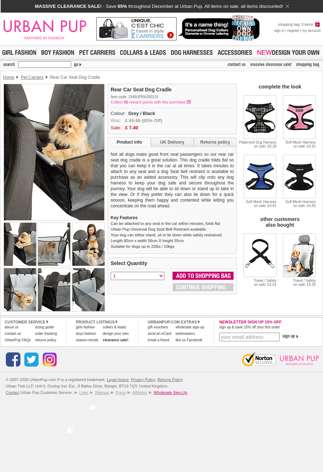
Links (83, 392)
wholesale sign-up (189, 327)
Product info (129, 142)
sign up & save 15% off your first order (249, 327)
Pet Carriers (32, 77)
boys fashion (86, 334)
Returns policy (215, 142)
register (293, 31)
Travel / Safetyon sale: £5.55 (304, 282)
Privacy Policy (143, 379)
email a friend (158, 340)
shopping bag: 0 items (299, 25)
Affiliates (139, 392)
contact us (13, 334)
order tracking (46, 334)
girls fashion (85, 327)
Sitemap (102, 392)
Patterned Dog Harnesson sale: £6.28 (257, 144)
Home (8, 77)
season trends (87, 340)
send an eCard (160, 334)
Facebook (188, 340)
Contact (12, 392)
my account (311, 31)
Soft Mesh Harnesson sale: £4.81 (300, 144)
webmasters (185, 334)
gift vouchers (158, 327)
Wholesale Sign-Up (170, 392)
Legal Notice (118, 379)
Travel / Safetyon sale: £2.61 (265, 282)
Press (121, 392)
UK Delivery (172, 142)
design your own (116, 334)
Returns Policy (169, 379)
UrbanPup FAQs (18, 340)
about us (11, 327)
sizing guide (44, 327)
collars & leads (114, 327)
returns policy (45, 340)
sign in (279, 31)
